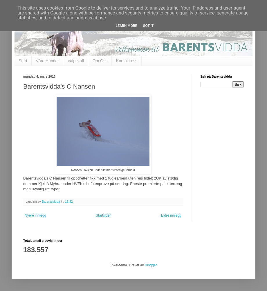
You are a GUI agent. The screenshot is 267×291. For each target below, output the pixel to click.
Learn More (126, 26)
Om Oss (100, 60)
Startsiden (103, 215)
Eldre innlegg (171, 215)
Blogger (151, 265)
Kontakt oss (126, 60)
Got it (148, 26)
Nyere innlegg (35, 215)
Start (23, 60)
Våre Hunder (47, 60)
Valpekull (76, 60)
